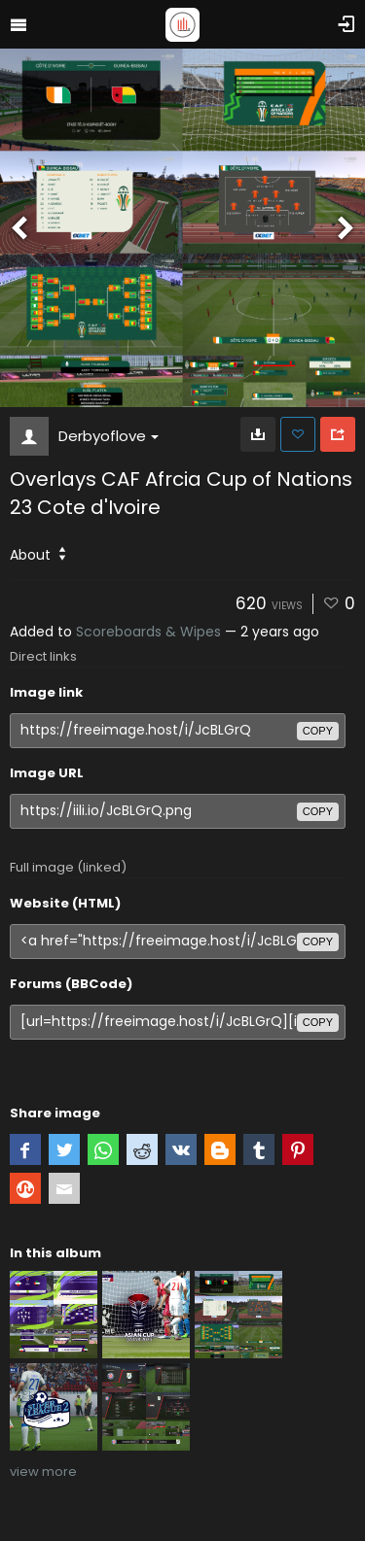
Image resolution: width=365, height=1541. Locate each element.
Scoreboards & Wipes (148, 631)
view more (43, 1471)
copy (318, 730)
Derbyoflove (108, 436)
